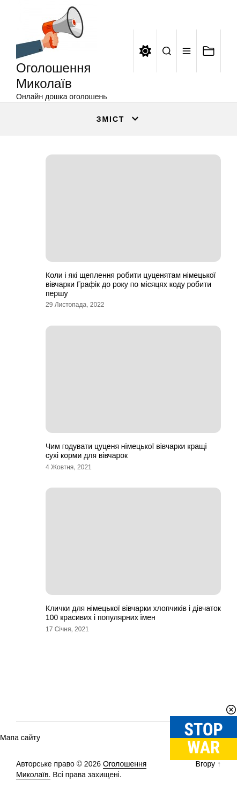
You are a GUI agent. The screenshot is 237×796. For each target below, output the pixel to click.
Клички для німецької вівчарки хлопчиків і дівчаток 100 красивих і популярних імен (133, 613)
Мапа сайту (20, 737)
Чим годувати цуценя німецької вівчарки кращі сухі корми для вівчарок (126, 451)
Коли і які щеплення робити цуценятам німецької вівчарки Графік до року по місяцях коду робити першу (131, 284)
